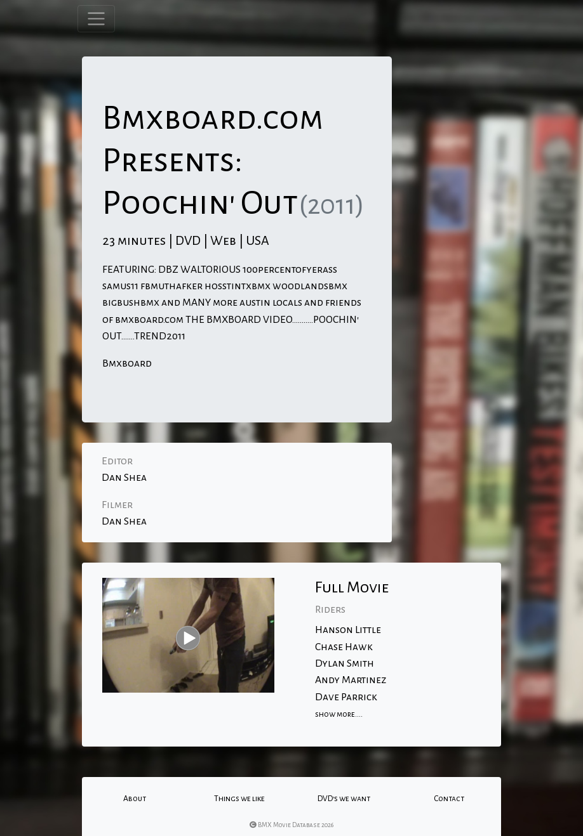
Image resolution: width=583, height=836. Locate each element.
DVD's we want (344, 798)
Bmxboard (127, 363)
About (134, 798)
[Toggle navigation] (96, 18)
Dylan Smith (344, 663)
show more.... (339, 714)
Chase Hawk (344, 647)
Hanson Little (348, 630)
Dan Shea (124, 477)
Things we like (239, 798)
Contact (449, 798)
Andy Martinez (350, 680)
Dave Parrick (346, 697)
